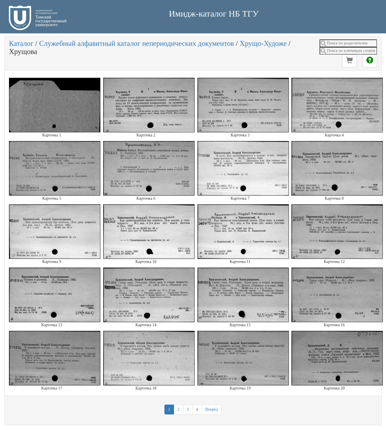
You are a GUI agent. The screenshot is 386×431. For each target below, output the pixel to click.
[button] (349, 61)
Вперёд (211, 409)
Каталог (21, 43)
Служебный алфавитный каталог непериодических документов (136, 43)
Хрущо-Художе (263, 43)
